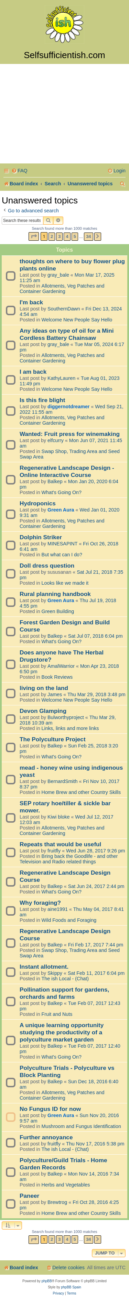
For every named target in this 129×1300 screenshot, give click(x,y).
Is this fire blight (42, 400)
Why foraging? (40, 902)
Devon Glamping (43, 710)
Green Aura (60, 510)
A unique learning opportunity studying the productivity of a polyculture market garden (62, 1032)
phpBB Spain (71, 1287)
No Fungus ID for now (50, 1108)
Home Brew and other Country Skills (81, 792)
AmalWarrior (61, 666)
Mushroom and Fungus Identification (81, 1126)
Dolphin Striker (41, 537)
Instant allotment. (44, 966)
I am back (33, 371)
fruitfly (54, 850)
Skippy (54, 973)
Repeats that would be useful (60, 844)
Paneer (29, 1195)
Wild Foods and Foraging (69, 920)
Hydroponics (38, 503)
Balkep (55, 481)
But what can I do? (62, 554)
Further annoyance (46, 1137)
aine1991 (57, 909)
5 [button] (75, 236)
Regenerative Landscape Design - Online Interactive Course (67, 471)
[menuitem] (19, 170)
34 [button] (88, 236)
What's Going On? (62, 492)
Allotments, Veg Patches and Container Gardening (62, 288)
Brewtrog (57, 1202)
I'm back (31, 302)
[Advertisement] (64, 114)
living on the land (44, 688)
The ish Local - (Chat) (65, 978)
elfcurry (55, 440)
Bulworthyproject (65, 717)
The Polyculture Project (53, 739)
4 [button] (67, 236)
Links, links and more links (70, 728)
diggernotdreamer (68, 406)
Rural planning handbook (55, 594)
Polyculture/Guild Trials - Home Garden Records (63, 1164)
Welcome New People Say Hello (77, 319)
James (54, 694)
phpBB (47, 1281)
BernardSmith (62, 781)
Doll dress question (47, 565)
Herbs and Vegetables (66, 1185)
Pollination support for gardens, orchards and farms (64, 993)
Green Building (58, 611)
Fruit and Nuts (57, 1014)
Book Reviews (57, 677)
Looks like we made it (65, 583)
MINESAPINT (62, 543)
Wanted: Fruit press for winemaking (70, 433)
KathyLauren (61, 378)
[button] (34, 236)
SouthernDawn (63, 308)
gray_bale (58, 275)
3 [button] (59, 236)
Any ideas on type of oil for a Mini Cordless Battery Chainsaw (67, 334)
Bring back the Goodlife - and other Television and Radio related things (69, 858)
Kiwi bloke (58, 817)
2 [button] (52, 236)
